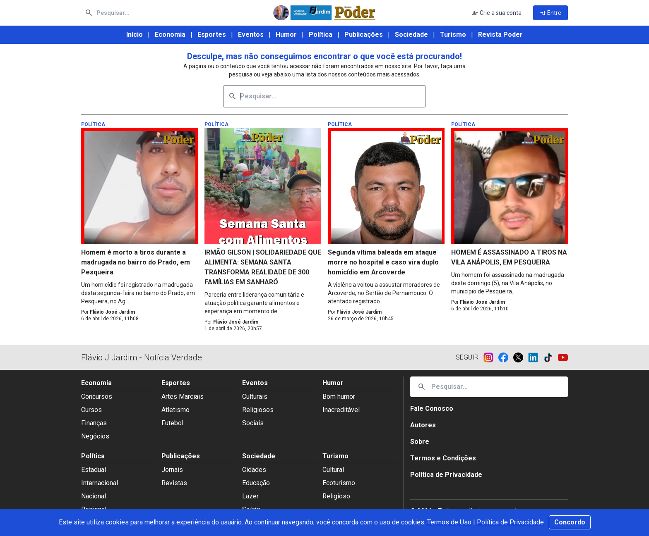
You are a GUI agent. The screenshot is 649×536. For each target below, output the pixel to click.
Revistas (174, 483)
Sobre (419, 441)
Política (320, 34)
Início (134, 34)
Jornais (172, 470)
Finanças (94, 423)
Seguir (467, 357)
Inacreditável (341, 410)
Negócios (95, 436)
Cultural (333, 470)
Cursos (91, 410)
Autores (423, 425)
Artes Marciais (182, 396)
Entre (550, 13)
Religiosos (258, 410)
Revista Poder (500, 34)
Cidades (254, 470)
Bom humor (338, 396)
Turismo (453, 34)
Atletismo (175, 410)
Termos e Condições (443, 458)
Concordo (569, 522)
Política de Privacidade (510, 522)
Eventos (251, 34)
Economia (170, 34)
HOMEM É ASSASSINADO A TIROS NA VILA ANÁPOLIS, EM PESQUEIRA (509, 257)
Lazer (250, 496)
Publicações (363, 34)
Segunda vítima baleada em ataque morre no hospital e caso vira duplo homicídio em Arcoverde (383, 262)
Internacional (99, 483)
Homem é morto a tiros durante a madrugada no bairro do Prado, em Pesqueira (135, 262)
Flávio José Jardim (112, 312)
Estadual (93, 470)
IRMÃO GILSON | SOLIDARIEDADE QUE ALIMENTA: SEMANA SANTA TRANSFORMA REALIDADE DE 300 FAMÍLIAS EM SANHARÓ (262, 267)
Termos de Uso (449, 522)
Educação (256, 483)
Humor (286, 34)
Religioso (336, 496)
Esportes (211, 34)
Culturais (254, 396)
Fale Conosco (431, 408)
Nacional (93, 496)
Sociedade (411, 34)
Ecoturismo (338, 483)
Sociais (253, 423)
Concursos (96, 396)
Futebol (172, 423)
